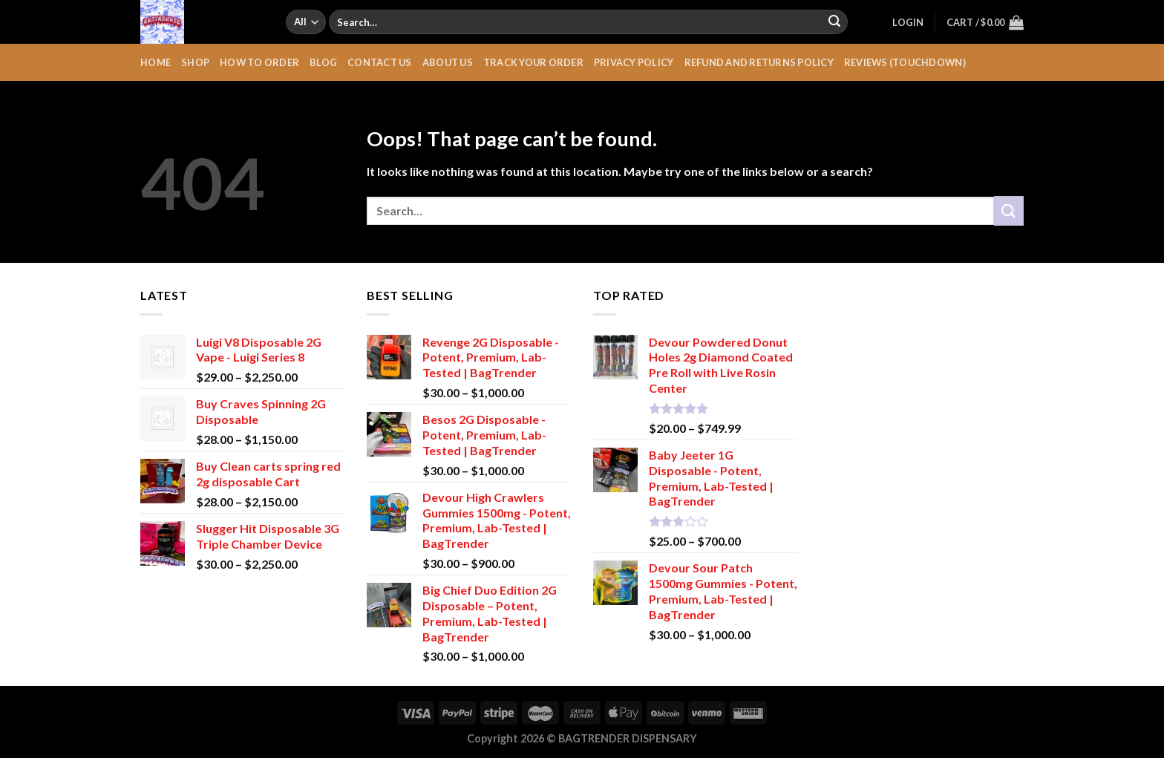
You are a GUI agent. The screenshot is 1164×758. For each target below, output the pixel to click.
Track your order (533, 62)
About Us (447, 62)
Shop (195, 62)
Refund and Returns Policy (759, 62)
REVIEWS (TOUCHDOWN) (905, 62)
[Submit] (834, 22)
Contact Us (379, 62)
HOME (155, 62)
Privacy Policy (634, 62)
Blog (323, 62)
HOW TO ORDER (259, 62)
